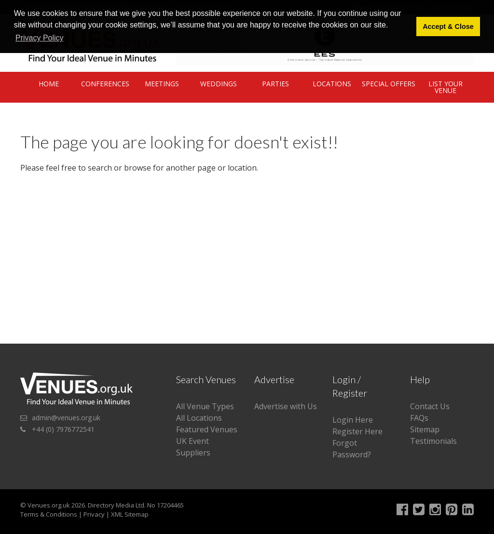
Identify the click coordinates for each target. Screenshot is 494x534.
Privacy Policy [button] (39, 38)
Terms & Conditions (48, 514)
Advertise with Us (285, 406)
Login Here (352, 419)
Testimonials (433, 441)
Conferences (105, 83)
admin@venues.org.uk (66, 417)
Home (49, 83)
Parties (275, 83)
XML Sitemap (130, 514)
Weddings (218, 83)
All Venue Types (205, 406)
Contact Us (430, 406)
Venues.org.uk (48, 505)
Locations (332, 83)
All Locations (199, 418)
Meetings (162, 83)
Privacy (94, 514)
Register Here (357, 431)
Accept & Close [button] (448, 26)
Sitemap (424, 429)
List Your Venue (445, 87)
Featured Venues (206, 429)
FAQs (419, 418)
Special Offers (388, 83)
